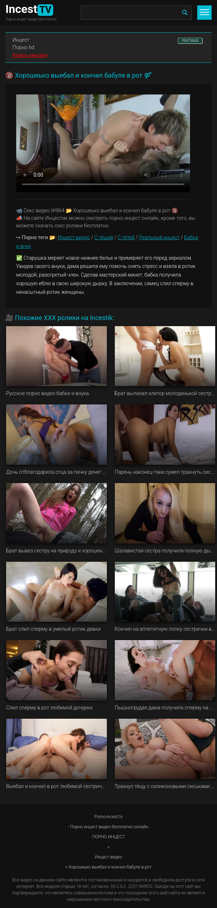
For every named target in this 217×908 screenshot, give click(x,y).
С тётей (126, 237)
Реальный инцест (159, 237)
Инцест (21, 40)
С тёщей (103, 237)
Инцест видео (74, 237)
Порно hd (23, 47)
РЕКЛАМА (190, 41)
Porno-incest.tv (108, 816)
